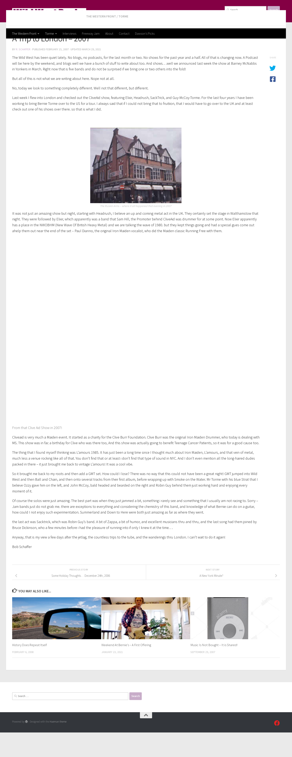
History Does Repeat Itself (30, 669)
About (109, 33)
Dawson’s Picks (145, 33)
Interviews (69, 33)
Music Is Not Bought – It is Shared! (213, 669)
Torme (49, 33)
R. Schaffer (23, 74)
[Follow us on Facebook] (277, 748)
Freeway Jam (91, 33)
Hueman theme (58, 746)
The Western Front (24, 33)
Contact (124, 33)
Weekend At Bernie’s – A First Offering (126, 669)
